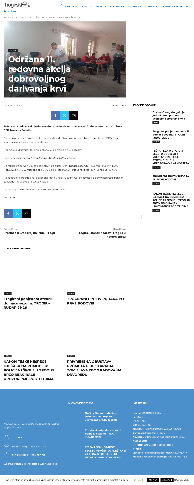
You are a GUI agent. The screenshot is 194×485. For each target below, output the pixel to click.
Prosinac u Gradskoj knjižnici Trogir (29, 233)
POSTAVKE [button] (138, 480)
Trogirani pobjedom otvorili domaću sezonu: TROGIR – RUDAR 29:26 (28, 303)
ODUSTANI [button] (167, 480)
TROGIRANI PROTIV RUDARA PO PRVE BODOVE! (170, 178)
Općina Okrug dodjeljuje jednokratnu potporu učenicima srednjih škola (168, 115)
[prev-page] (135, 217)
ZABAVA (156, 167)
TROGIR (27, 17)
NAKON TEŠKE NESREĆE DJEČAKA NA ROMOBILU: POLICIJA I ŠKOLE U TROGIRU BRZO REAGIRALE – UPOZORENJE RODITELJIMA (29, 370)
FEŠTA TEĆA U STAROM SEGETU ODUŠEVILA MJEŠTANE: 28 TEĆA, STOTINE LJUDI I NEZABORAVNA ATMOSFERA (170, 157)
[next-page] (140, 217)
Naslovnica (8, 17)
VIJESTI (18, 17)
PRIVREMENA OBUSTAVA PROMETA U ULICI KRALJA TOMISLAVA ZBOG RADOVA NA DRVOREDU (94, 368)
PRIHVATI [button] (153, 480)
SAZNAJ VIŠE (181, 480)
